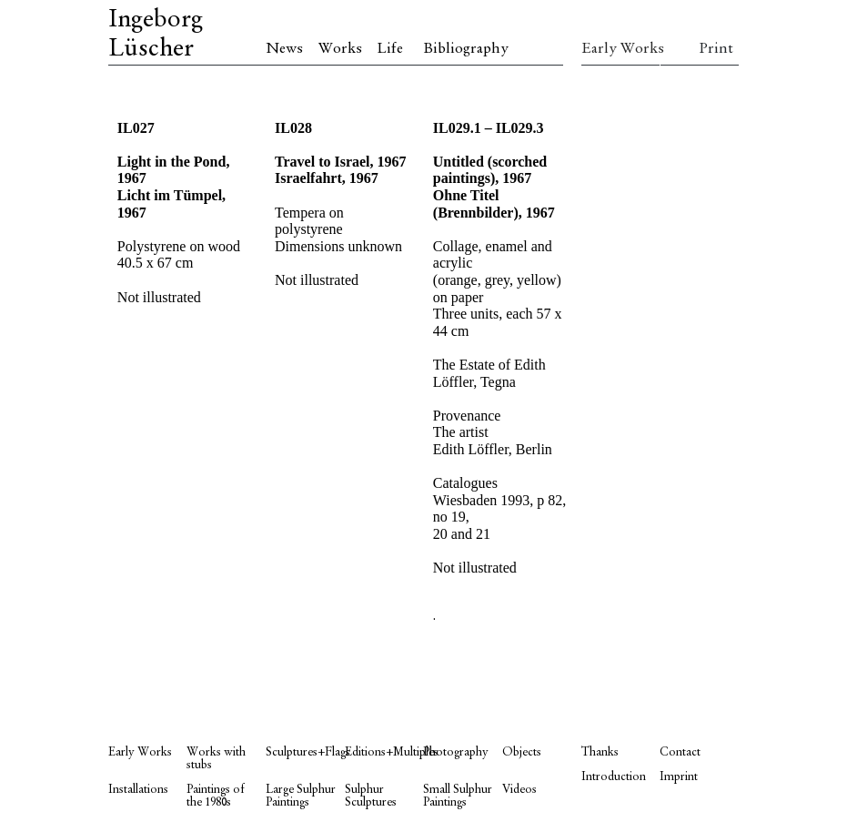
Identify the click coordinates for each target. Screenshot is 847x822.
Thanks (600, 752)
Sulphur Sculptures (371, 796)
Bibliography (466, 49)
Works (340, 49)
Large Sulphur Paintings (301, 796)
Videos (519, 790)
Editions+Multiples (384, 752)
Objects (521, 752)
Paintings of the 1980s (216, 796)
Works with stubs (216, 758)
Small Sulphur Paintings (457, 796)
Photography (456, 752)
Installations (138, 790)
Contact (680, 752)
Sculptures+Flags (305, 752)
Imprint (679, 777)
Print (716, 49)
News (284, 49)
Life (390, 49)
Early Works (620, 49)
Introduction (613, 777)
